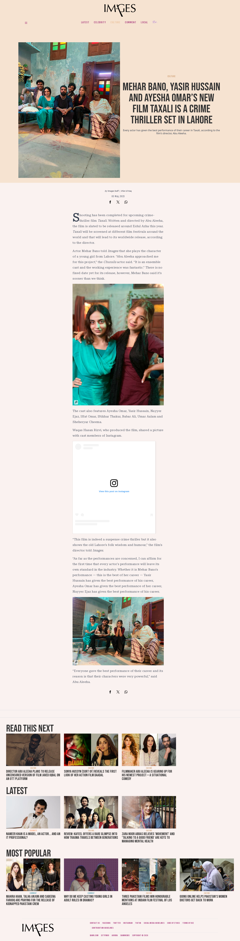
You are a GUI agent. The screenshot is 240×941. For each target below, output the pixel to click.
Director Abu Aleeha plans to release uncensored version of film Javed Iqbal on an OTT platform (33, 775)
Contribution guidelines (103, 928)
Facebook (106, 923)
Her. (155, 22)
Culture (115, 22)
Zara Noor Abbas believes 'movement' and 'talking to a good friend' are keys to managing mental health (148, 837)
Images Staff (113, 191)
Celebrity (100, 22)
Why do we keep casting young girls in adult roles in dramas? (88, 898)
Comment (130, 22)
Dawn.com (94, 935)
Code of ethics (173, 923)
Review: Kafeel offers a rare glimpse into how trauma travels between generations (91, 836)
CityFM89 (105, 935)
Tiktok (138, 923)
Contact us (95, 923)
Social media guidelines (154, 923)
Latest (85, 22)
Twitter (117, 923)
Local (144, 22)
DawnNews (125, 935)
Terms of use (188, 923)
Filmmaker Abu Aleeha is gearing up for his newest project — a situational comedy (147, 775)
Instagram (127, 923)
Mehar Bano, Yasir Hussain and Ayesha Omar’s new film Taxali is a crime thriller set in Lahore (171, 103)
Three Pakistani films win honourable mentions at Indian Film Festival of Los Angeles (147, 900)
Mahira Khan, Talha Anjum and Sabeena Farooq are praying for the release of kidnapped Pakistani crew (31, 900)
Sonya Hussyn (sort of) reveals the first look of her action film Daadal (90, 773)
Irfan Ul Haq (126, 191)
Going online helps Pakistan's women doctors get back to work (203, 898)
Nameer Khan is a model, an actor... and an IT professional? (33, 836)
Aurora (115, 935)
